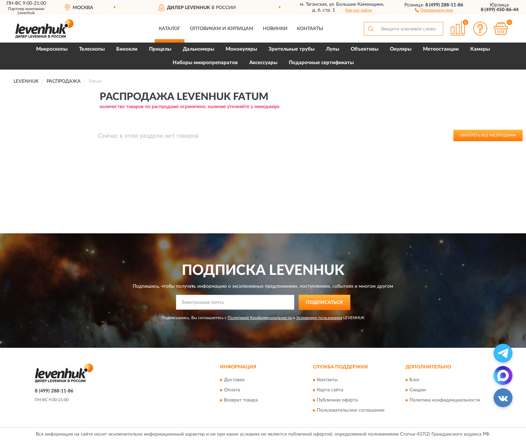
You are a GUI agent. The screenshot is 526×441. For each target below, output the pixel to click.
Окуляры (400, 49)
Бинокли (126, 49)
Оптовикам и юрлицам (221, 28)
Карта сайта (330, 390)
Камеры (480, 49)
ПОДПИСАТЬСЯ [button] (324, 302)
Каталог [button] (169, 28)
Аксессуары (263, 62)
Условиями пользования (319, 318)
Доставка (234, 380)
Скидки (417, 390)
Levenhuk (26, 13)
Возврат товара (241, 400)
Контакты (310, 28)
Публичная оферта (337, 400)
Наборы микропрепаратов (205, 62)
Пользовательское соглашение (350, 410)
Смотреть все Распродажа (488, 135)
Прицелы (160, 49)
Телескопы (92, 49)
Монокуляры (241, 49)
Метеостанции (441, 49)
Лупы (332, 49)
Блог (414, 380)
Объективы (364, 49)
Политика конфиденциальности (444, 400)
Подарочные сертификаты (321, 62)
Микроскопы (52, 49)
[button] (434, 10)
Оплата (232, 390)
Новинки (275, 28)
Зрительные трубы (292, 49)
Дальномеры (198, 49)
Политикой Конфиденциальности (260, 318)
